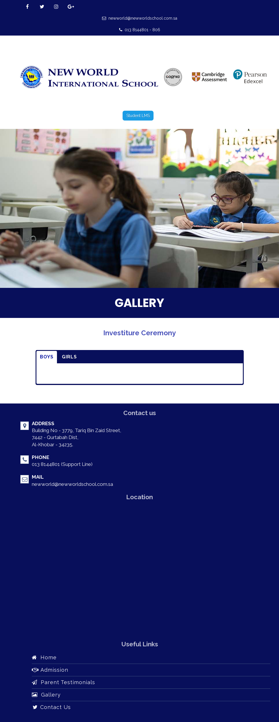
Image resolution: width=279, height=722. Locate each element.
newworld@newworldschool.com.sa (139, 18)
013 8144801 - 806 (139, 29)
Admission (50, 670)
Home (44, 657)
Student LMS (138, 115)
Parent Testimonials (63, 682)
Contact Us (51, 707)
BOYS (46, 357)
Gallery (46, 695)
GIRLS (69, 357)
